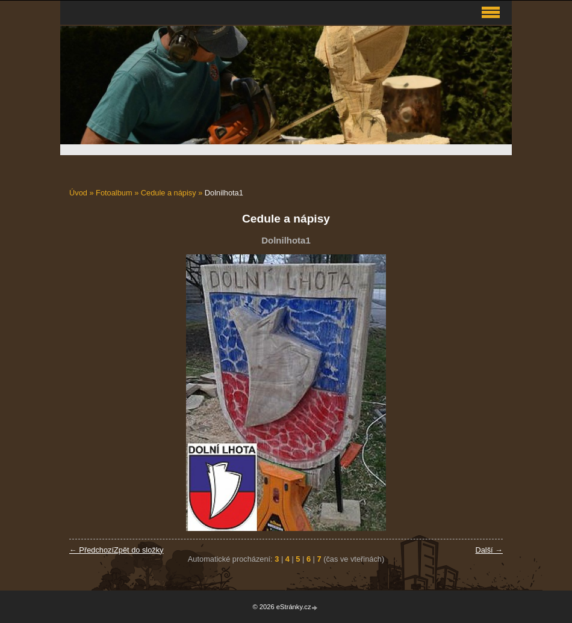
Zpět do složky (139, 549)
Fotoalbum (114, 192)
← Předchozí (91, 549)
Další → (489, 549)
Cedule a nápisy (168, 192)
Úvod (78, 192)
